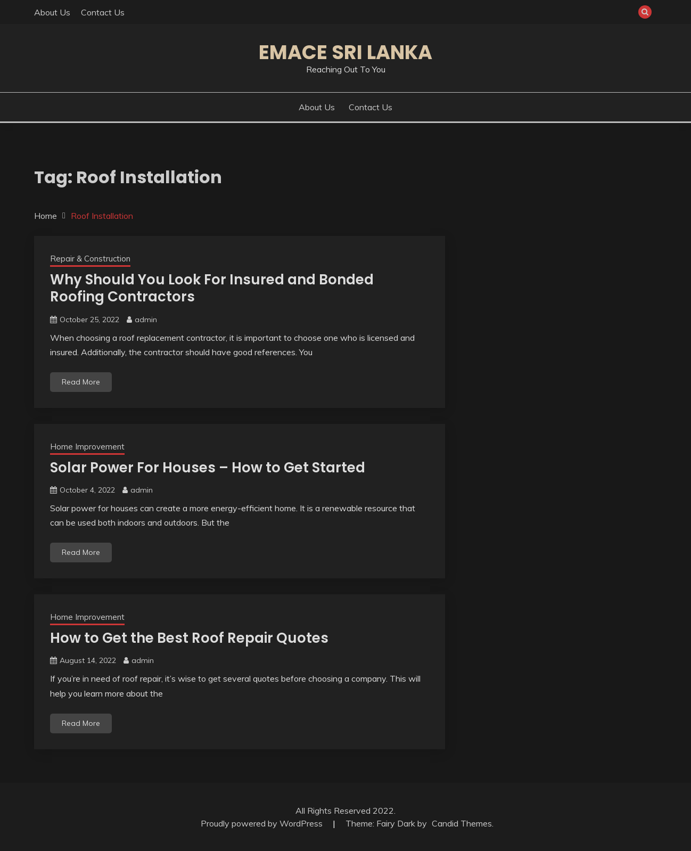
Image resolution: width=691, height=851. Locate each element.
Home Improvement (87, 446)
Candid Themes (462, 823)
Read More (81, 382)
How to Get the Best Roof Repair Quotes (189, 638)
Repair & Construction (90, 258)
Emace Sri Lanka (345, 52)
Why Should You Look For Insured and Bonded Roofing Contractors (212, 288)
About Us (52, 12)
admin (146, 319)
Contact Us (103, 12)
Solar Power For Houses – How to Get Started (207, 467)
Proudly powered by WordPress (263, 823)
